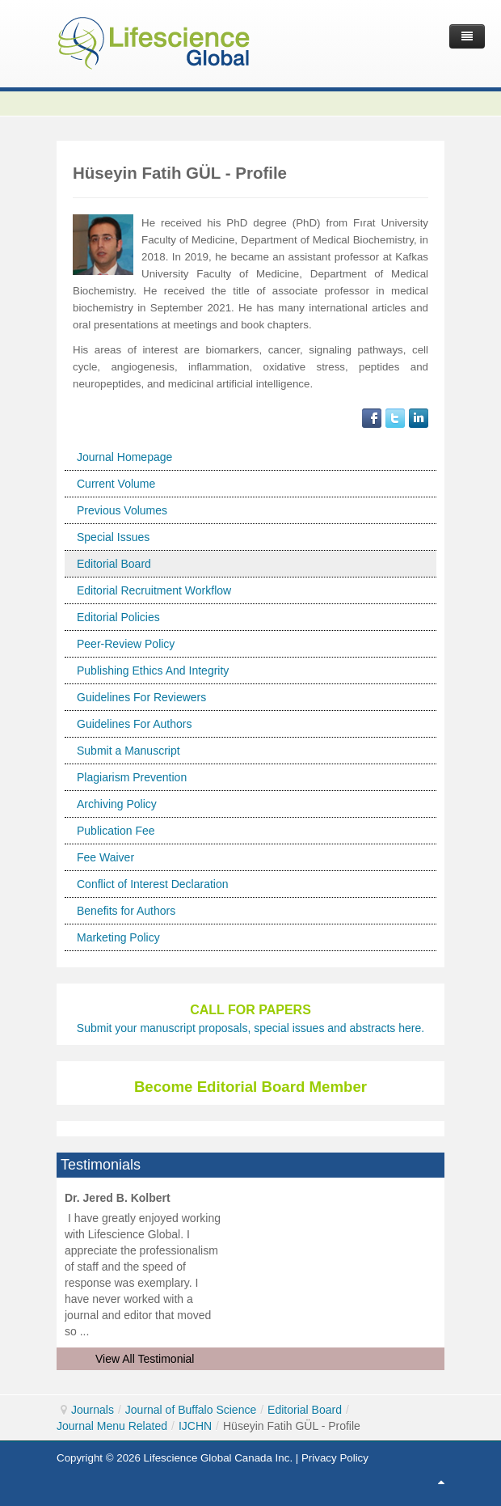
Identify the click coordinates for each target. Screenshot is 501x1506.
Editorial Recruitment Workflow (154, 590)
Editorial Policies (118, 617)
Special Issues (113, 537)
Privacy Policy (334, 1458)
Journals (92, 1409)
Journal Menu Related (112, 1425)
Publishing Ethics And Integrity (153, 670)
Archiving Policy (117, 803)
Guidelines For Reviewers (141, 697)
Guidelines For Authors (134, 723)
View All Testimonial (144, 1358)
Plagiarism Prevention (132, 777)
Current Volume (116, 483)
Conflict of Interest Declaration (153, 884)
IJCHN (195, 1425)
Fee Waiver (105, 857)
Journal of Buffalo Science (190, 1409)
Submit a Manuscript (128, 750)
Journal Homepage (124, 457)
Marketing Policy (118, 937)
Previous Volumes (122, 510)
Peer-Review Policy (126, 643)
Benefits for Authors (126, 910)
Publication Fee (116, 830)
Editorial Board (114, 563)
